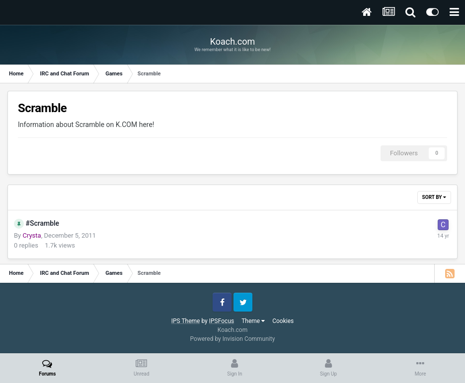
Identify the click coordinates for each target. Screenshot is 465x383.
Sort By (434, 197)
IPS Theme (185, 321)
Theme (253, 321)
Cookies (283, 321)
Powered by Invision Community (232, 338)
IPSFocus (221, 321)
